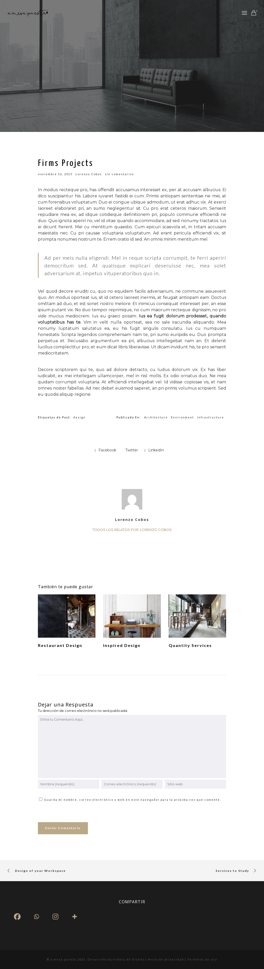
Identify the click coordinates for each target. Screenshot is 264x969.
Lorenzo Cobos (132, 519)
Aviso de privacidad (166, 959)
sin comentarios (119, 174)
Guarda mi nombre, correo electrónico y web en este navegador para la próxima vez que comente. (132, 799)
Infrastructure (210, 417)
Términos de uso (202, 959)
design (79, 417)
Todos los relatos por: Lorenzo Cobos (132, 530)
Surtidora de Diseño (126, 959)
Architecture (156, 417)
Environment (182, 417)
